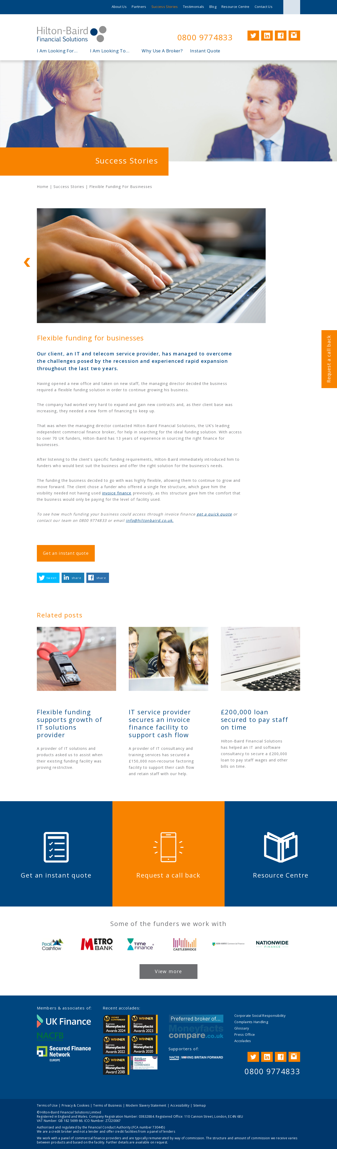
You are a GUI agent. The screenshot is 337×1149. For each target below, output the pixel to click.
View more (168, 971)
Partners (139, 6)
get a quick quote (214, 514)
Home (42, 186)
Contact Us (263, 6)
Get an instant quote (66, 553)
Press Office (244, 1034)
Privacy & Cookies (75, 1105)
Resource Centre (235, 6)
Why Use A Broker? (162, 51)
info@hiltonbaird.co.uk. (150, 520)
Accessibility (179, 1105)
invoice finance (117, 493)
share (76, 578)
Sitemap (199, 1105)
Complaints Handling (251, 1021)
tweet (52, 578)
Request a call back (328, 359)
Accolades (242, 1040)
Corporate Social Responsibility (259, 1015)
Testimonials (193, 6)
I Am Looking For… (57, 51)
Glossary (241, 1028)
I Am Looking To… (109, 51)
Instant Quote (205, 51)
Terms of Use (47, 1105)
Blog (212, 6)
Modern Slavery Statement (146, 1105)
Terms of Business (107, 1105)
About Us (119, 6)
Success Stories (164, 6)
